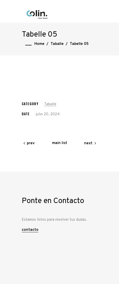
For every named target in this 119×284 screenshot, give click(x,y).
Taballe (57, 44)
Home (39, 44)
